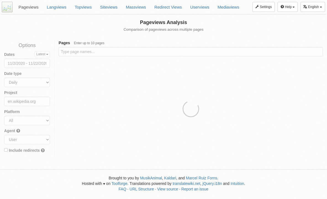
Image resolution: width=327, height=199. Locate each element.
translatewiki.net (186, 183)
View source (167, 189)
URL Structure (142, 189)
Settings (263, 7)
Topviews (83, 7)
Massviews (136, 7)
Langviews (57, 7)
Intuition (237, 183)
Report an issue (195, 189)
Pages (81, 43)
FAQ (122, 189)
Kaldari (170, 178)
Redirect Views (168, 7)
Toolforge (120, 183)
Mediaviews (228, 7)
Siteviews (108, 7)
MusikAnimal (151, 178)
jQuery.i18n (212, 183)
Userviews (199, 7)
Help (288, 7)
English (312, 7)
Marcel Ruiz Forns (201, 178)
